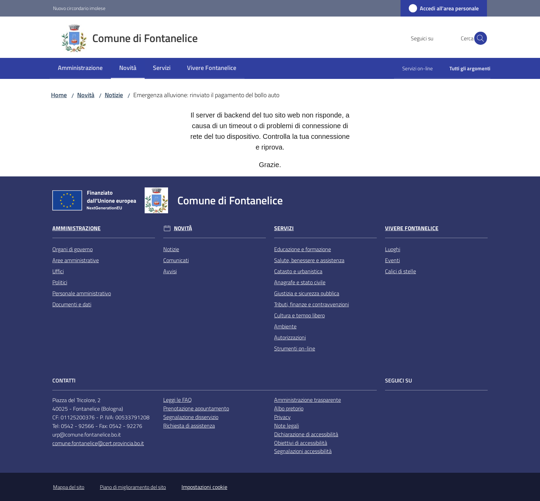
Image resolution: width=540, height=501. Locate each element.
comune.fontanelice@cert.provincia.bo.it (98, 443)
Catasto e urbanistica (298, 271)
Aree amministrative (75, 260)
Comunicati (176, 260)
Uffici (58, 271)
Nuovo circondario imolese (79, 8)
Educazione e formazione (302, 249)
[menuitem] (80, 68)
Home (59, 95)
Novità (85, 95)
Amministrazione (76, 228)
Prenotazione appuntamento (196, 408)
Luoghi (392, 249)
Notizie (114, 95)
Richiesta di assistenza (189, 425)
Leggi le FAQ (177, 400)
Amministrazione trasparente (307, 400)
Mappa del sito (68, 487)
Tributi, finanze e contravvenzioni (311, 304)
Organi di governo (72, 249)
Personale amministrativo (81, 293)
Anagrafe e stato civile (299, 282)
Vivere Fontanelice (411, 228)
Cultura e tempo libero (299, 315)
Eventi (392, 260)
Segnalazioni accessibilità (303, 451)
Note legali (286, 425)
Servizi (284, 228)
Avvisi (170, 271)
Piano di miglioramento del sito (133, 487)
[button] (478, 38)
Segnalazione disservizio (190, 417)
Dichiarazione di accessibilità (306, 434)
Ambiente (285, 326)
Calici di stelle (400, 271)
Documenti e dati (71, 304)
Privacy (282, 417)
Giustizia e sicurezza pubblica (306, 293)
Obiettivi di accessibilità (300, 443)
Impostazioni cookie (204, 487)
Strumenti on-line (294, 348)
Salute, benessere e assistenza (309, 260)
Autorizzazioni (290, 337)
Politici (59, 282)
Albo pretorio (288, 408)
